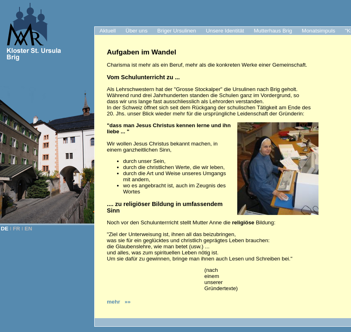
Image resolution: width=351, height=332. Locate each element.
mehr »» (119, 302)
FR (16, 229)
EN (28, 229)
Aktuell (108, 31)
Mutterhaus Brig (273, 31)
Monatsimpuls (318, 31)
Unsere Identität (225, 31)
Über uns (136, 31)
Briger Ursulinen (176, 31)
